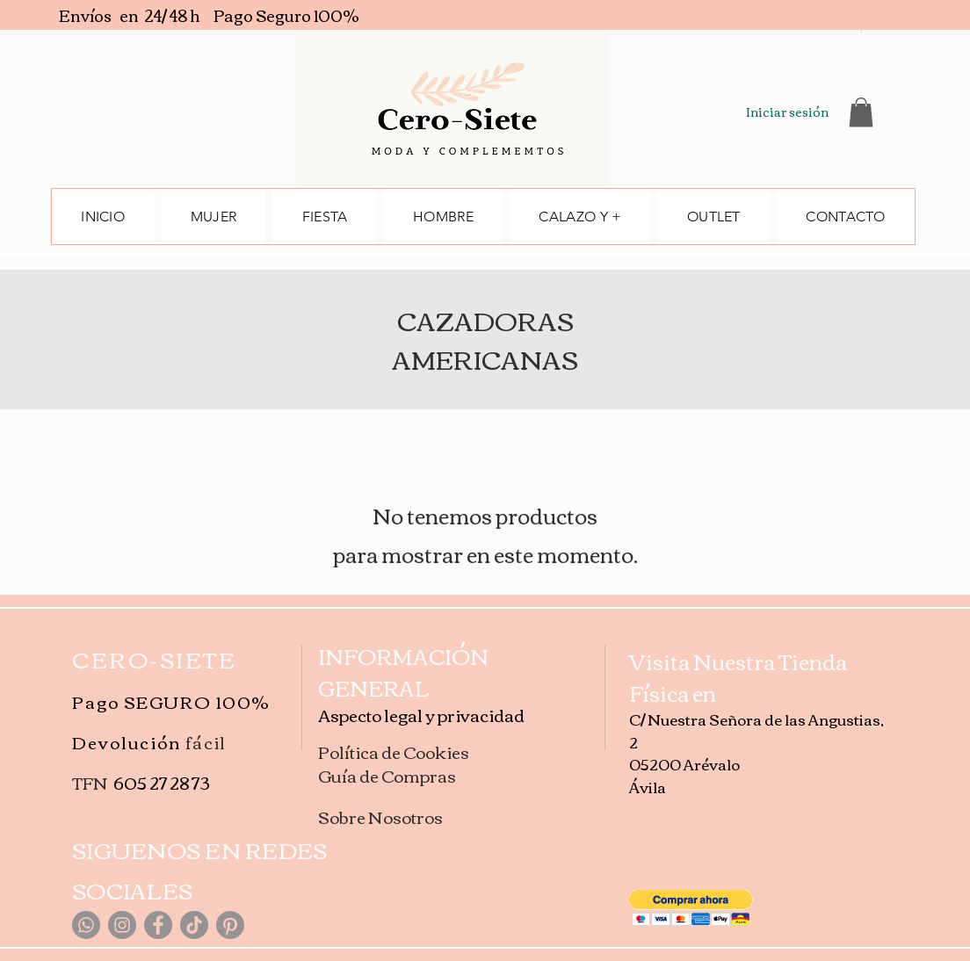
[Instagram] (122, 925)
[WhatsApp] (86, 925)
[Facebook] (158, 925)
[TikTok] (194, 925)
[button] (861, 112)
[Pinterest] (230, 925)
